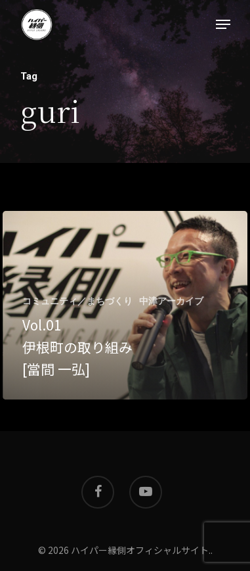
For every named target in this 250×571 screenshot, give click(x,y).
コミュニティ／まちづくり (77, 301)
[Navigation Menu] (223, 24)
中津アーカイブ (171, 301)
